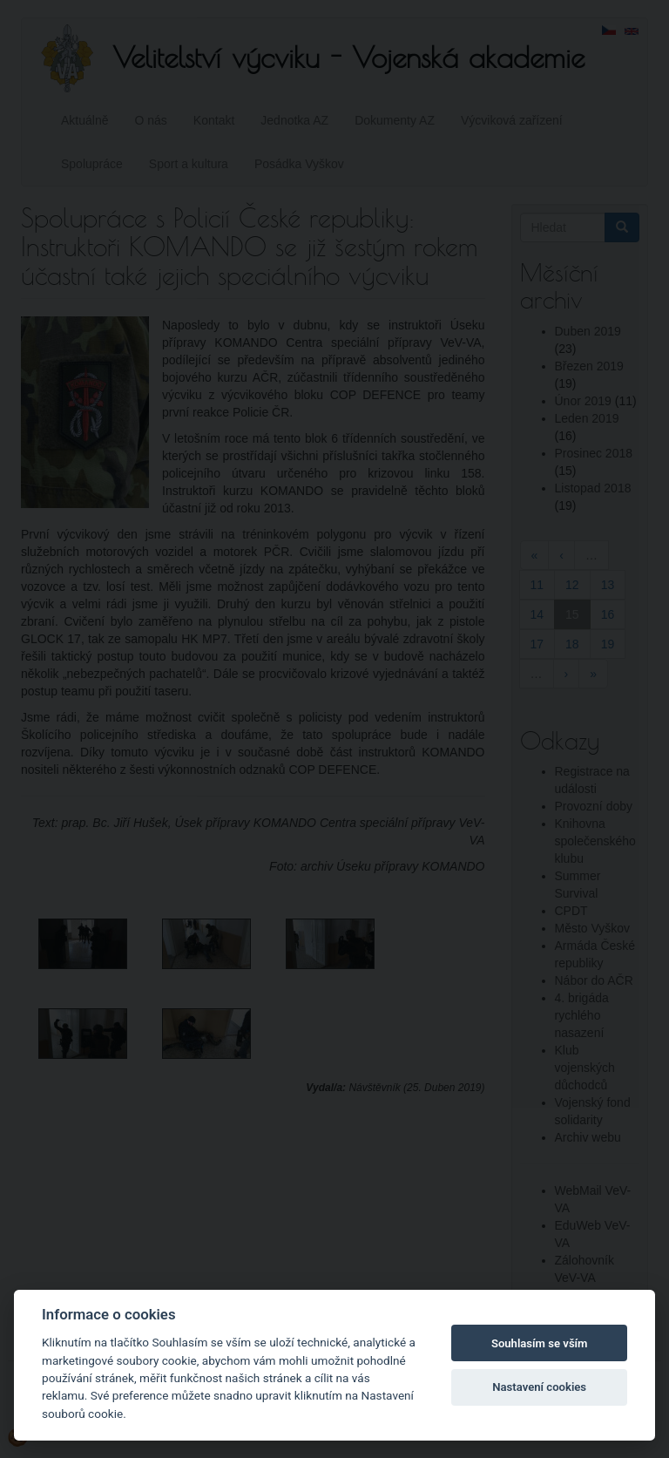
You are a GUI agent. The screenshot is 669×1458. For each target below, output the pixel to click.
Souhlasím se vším (539, 1343)
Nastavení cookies (539, 1387)
